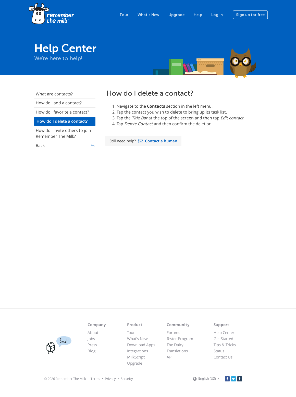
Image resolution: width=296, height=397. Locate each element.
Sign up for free (250, 15)
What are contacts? (54, 94)
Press (92, 344)
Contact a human (161, 140)
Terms (95, 378)
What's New (148, 15)
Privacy (110, 378)
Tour (123, 15)
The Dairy (175, 344)
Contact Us (223, 356)
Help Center (224, 332)
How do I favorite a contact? (62, 112)
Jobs (91, 338)
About (93, 332)
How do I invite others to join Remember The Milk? (63, 133)
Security (127, 378)
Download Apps (141, 344)
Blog (91, 350)
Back (40, 145)
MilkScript (136, 356)
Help (198, 15)
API (169, 356)
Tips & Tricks (225, 344)
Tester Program (180, 338)
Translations (177, 350)
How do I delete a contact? (62, 121)
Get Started (223, 338)
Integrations (137, 350)
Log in (217, 15)
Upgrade (176, 15)
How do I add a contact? (59, 103)
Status (219, 350)
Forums (173, 332)
